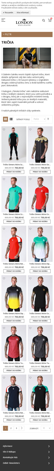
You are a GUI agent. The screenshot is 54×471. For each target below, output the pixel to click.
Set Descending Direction (48, 119)
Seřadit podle (23, 119)
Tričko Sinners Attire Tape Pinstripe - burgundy (22, 363)
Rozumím (9, 12)
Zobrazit (34, 428)
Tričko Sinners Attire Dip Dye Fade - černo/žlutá (22, 313)
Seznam (11, 119)
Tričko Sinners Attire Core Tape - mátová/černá (22, 214)
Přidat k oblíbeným (4, 129)
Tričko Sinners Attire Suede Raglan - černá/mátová (24, 164)
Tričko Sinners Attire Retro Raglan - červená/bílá (23, 264)
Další (21, 428)
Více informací (23, 12)
